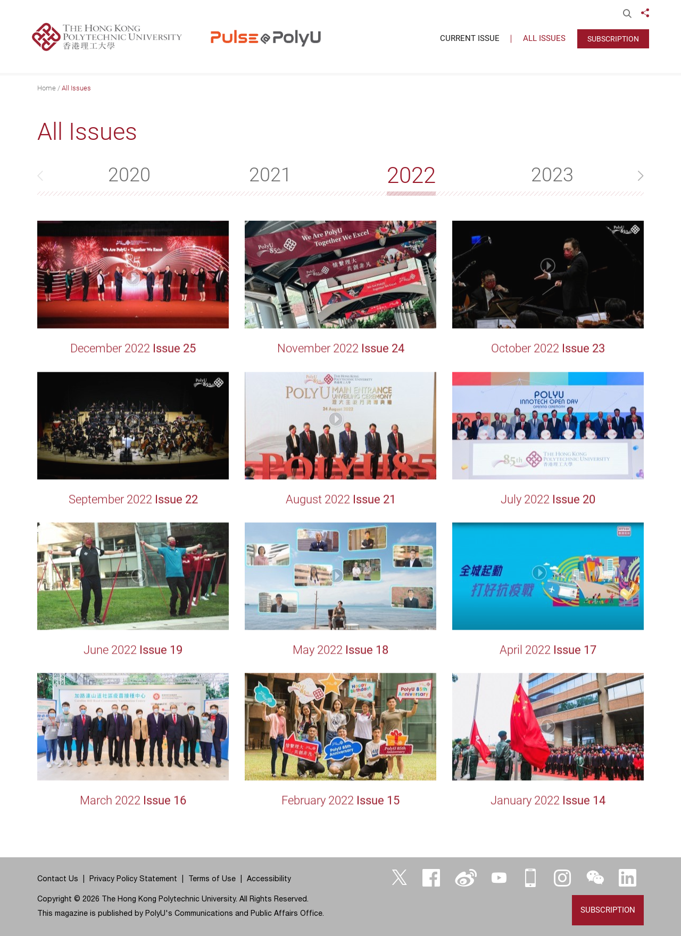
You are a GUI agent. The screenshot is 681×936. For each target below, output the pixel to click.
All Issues (76, 88)
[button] (633, 175)
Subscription (613, 39)
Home (46, 88)
